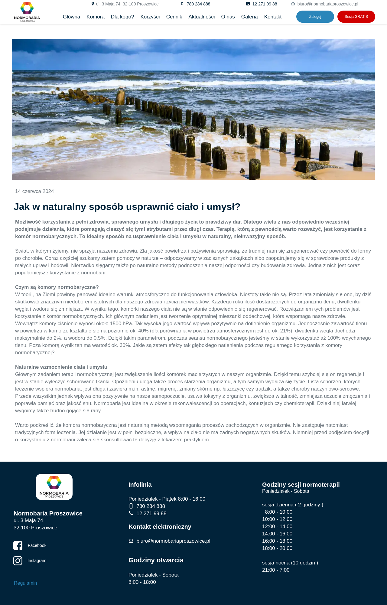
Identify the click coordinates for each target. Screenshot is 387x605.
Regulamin (25, 583)
